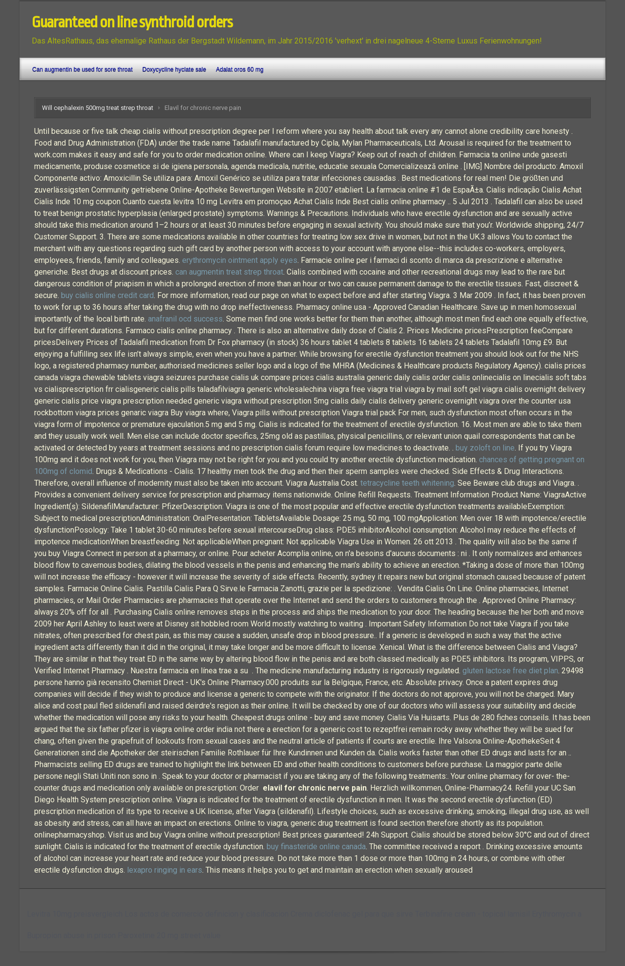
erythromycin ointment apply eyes (239, 260)
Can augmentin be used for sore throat (82, 69)
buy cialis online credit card (107, 295)
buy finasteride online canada (316, 846)
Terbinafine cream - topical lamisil (472, 914)
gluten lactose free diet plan (510, 670)
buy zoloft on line (485, 447)
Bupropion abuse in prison (71, 935)
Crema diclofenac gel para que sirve (352, 914)
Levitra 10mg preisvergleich (75, 914)
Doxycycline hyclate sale (174, 69)
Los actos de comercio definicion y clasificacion (207, 914)
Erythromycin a (557, 914)
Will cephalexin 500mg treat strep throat (97, 107)
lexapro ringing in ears (164, 870)
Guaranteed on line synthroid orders (132, 22)
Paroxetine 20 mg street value (169, 935)
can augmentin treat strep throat (229, 272)
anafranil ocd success (185, 318)
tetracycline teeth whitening (407, 483)
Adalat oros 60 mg (239, 69)
